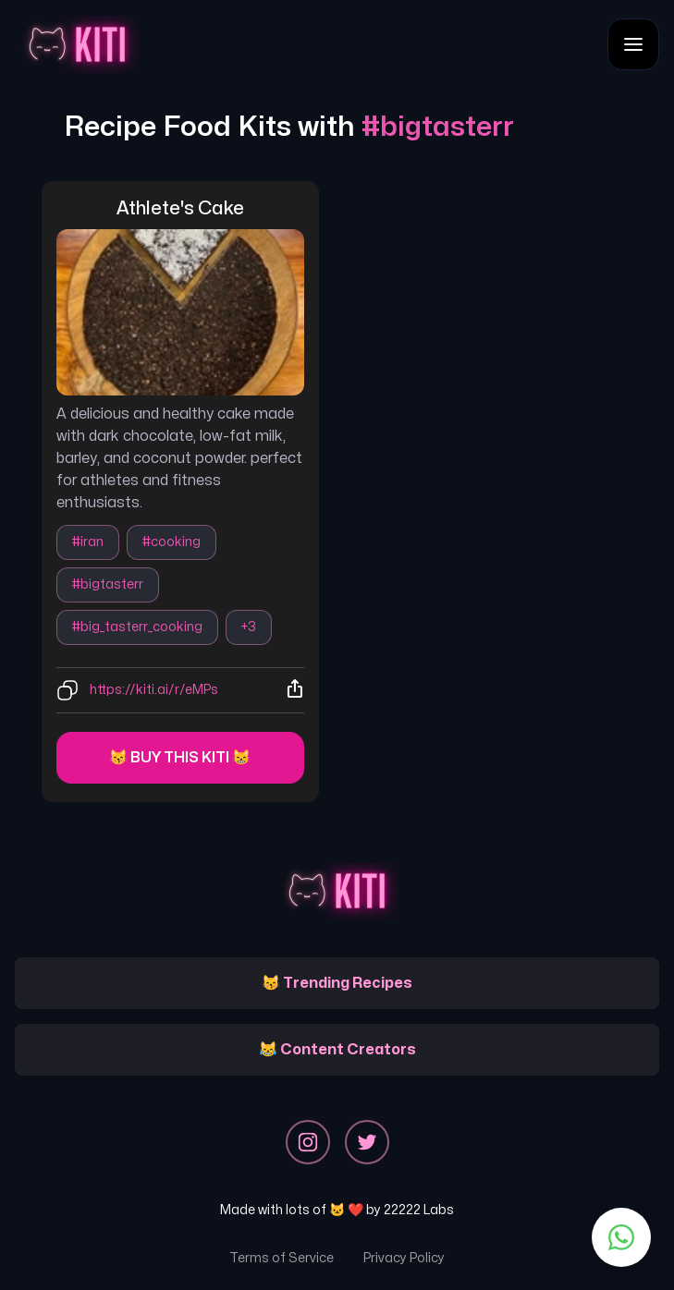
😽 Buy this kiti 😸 (180, 757)
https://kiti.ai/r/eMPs (154, 690)
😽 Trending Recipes (337, 983)
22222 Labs (419, 1210)
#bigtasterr (107, 584)
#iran (88, 542)
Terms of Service (281, 1258)
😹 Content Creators (337, 1049)
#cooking (171, 542)
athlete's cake (180, 208)
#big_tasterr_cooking (137, 627)
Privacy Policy (404, 1258)
